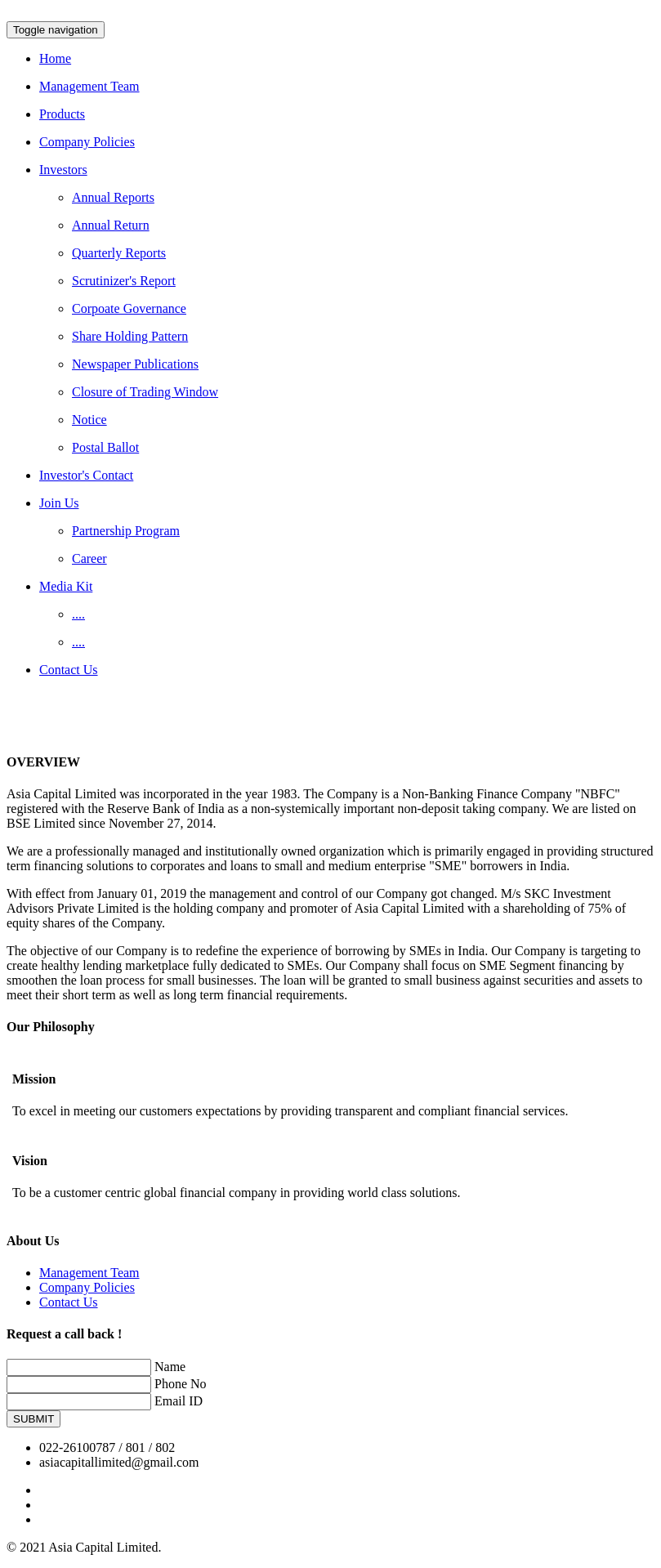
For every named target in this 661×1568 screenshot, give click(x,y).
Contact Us (68, 1302)
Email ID (178, 1401)
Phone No (180, 1384)
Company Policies (87, 1287)
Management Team (89, 1273)
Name (169, 1367)
